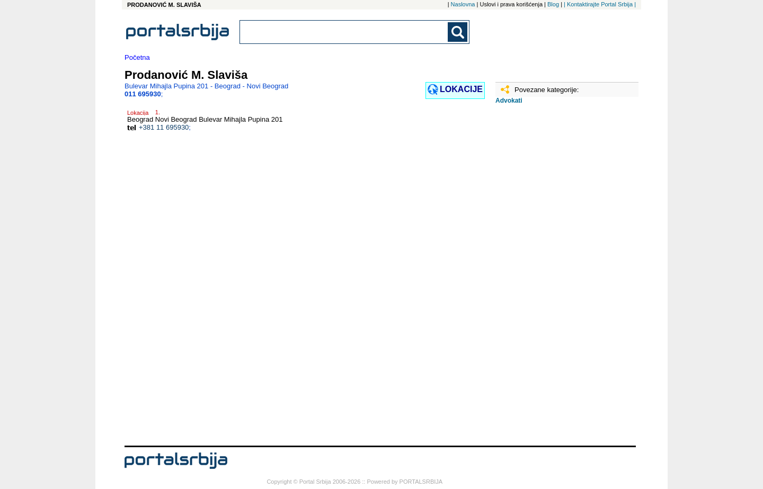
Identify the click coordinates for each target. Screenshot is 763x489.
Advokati (508, 100)
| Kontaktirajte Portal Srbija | (600, 4)
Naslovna (463, 4)
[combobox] (344, 32)
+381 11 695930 (164, 127)
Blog (553, 4)
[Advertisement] (548, 279)
